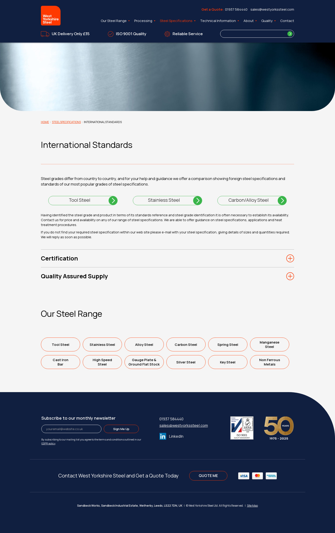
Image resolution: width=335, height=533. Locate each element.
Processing (145, 20)
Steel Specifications (178, 20)
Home (45, 122)
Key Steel (227, 362)
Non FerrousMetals (269, 362)
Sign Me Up (121, 429)
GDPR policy (48, 443)
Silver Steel (185, 362)
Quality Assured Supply (74, 276)
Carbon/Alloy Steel (248, 200)
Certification (59, 258)
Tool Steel (79, 200)
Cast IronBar (60, 362)
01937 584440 (236, 9)
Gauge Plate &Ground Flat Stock (144, 362)
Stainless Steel (164, 200)
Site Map (252, 506)
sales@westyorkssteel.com (272, 9)
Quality (269, 20)
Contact (287, 20)
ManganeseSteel (269, 344)
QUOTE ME (208, 475)
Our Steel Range (116, 20)
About (251, 20)
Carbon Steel (186, 344)
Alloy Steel (144, 344)
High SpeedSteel (102, 362)
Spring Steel (227, 344)
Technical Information (220, 20)
